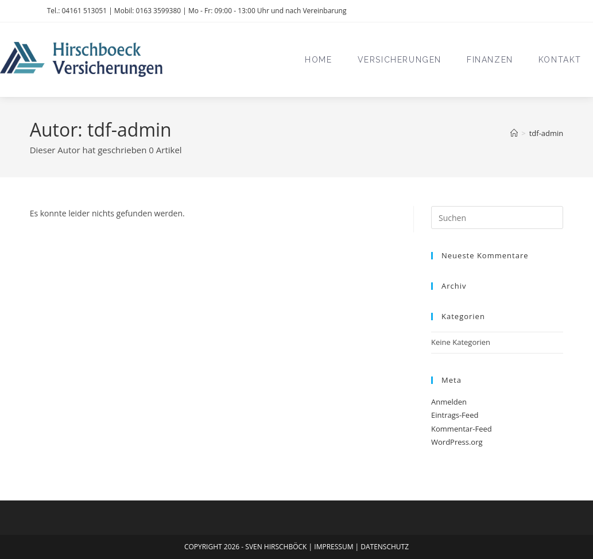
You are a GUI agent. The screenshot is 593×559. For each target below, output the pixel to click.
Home (318, 59)
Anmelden (449, 402)
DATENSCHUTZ (385, 547)
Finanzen (490, 59)
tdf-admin (546, 133)
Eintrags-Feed (454, 415)
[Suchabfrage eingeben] (497, 217)
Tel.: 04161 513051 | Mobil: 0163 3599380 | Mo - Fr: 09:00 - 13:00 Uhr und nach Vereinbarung (197, 10)
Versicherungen (399, 59)
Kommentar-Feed (461, 429)
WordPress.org (457, 442)
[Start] (514, 133)
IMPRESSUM (334, 547)
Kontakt (560, 59)
